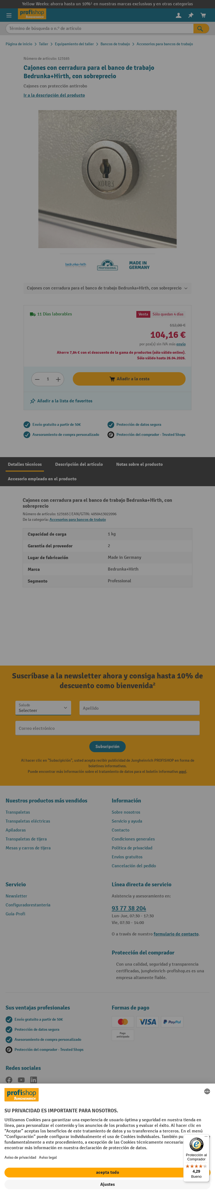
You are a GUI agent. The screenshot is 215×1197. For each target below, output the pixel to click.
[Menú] (206, 1137)
